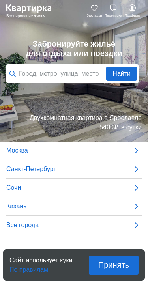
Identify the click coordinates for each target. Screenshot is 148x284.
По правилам (28, 267)
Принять (113, 265)
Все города (74, 225)
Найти (121, 73)
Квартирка (32, 11)
